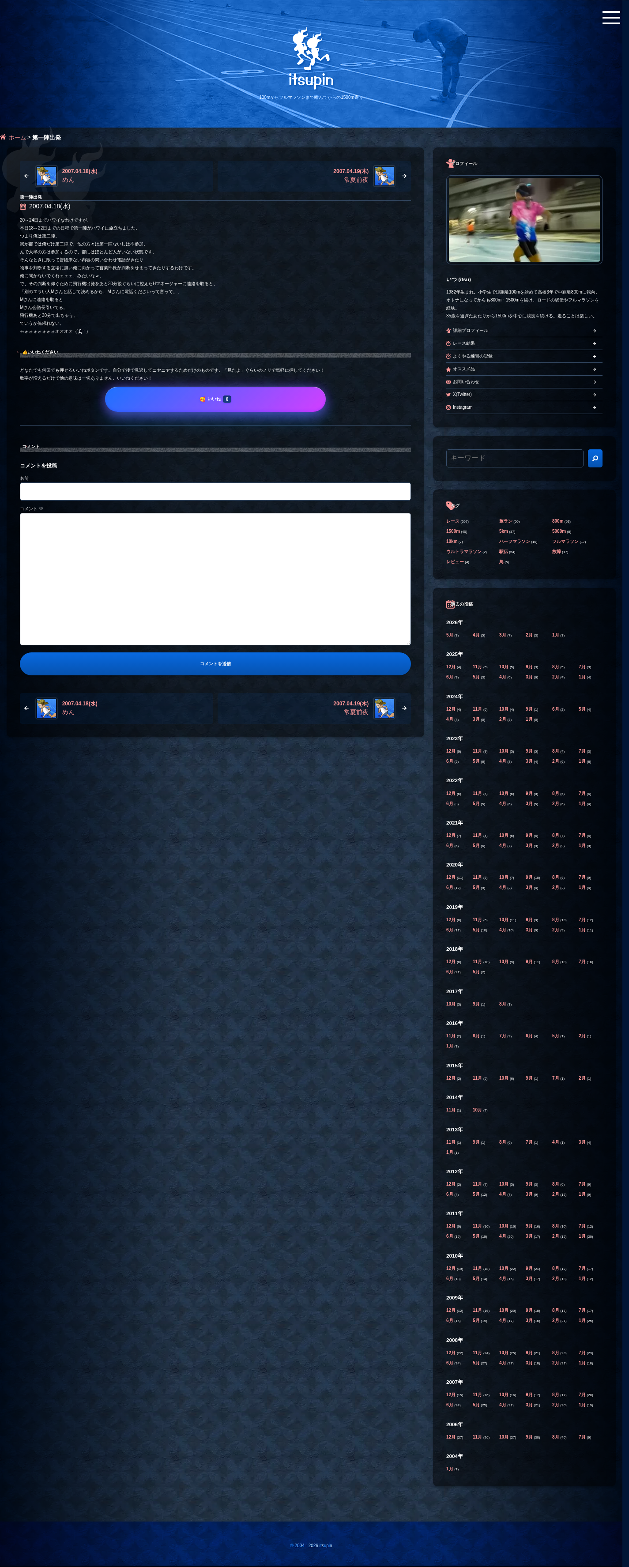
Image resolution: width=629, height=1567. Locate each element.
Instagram (462, 407)
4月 (477, 635)
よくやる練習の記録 (473, 356)
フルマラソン (565, 541)
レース (453, 521)
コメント (31, 508)
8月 (556, 666)
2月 (530, 635)
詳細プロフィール (470, 330)
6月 (450, 676)
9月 (530, 666)
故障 (556, 551)
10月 (504, 666)
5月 (450, 635)
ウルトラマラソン (464, 551)
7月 (583, 666)
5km (503, 531)
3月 (503, 635)
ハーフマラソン (514, 541)
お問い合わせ (466, 381)
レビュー (455, 561)
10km (452, 541)
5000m (559, 531)
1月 (556, 635)
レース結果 (464, 343)
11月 (478, 666)
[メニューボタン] (611, 17)
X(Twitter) (462, 394)
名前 (24, 478)
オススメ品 (464, 368)
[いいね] (215, 399)
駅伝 (503, 551)
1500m (453, 531)
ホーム (17, 137)
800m (558, 521)
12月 (451, 666)
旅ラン (505, 521)
